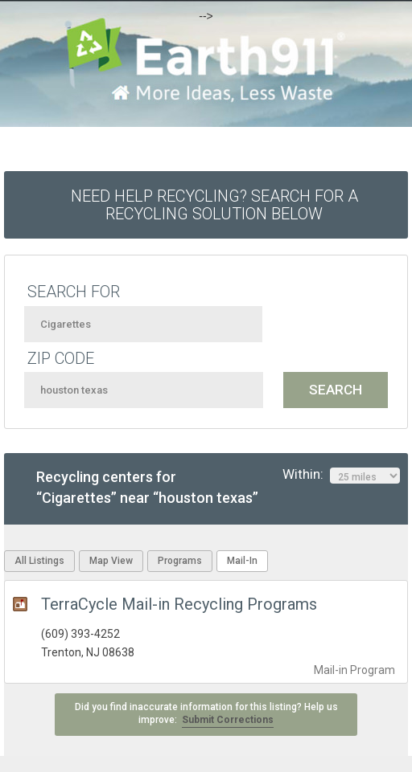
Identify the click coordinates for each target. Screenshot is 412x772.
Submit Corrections (228, 719)
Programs (180, 560)
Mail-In (242, 560)
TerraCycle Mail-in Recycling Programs (179, 604)
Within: (341, 475)
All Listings (39, 560)
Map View (111, 560)
